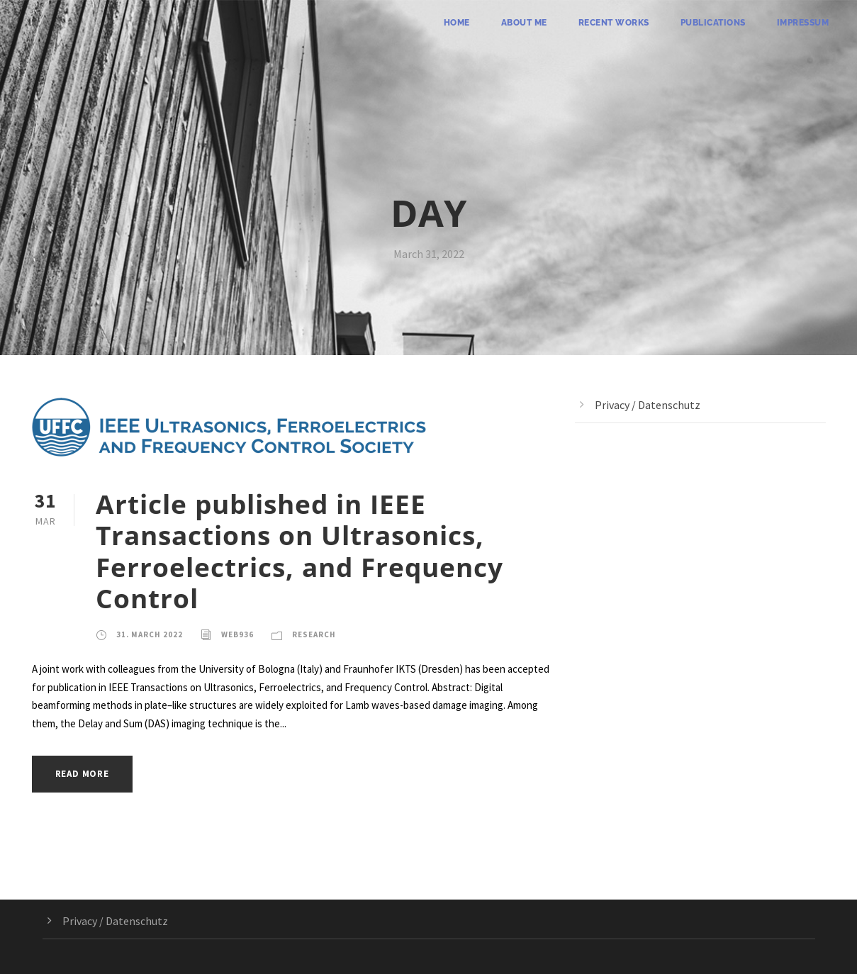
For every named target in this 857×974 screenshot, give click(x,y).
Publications (713, 23)
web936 (237, 634)
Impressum (803, 23)
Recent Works (613, 23)
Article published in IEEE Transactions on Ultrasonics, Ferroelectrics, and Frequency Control (299, 551)
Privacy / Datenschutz (647, 405)
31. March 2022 (149, 634)
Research (314, 634)
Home (457, 23)
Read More (82, 774)
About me (524, 23)
